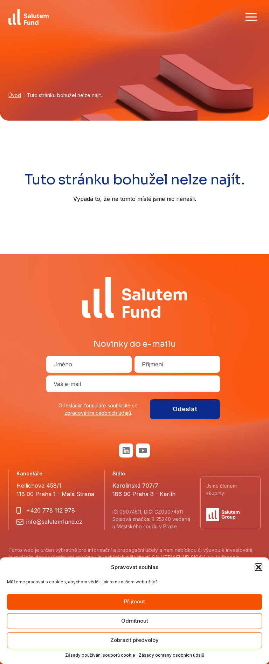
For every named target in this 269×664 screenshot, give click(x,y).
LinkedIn (126, 450)
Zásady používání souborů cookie (100, 655)
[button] (258, 567)
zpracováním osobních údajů (97, 413)
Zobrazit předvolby (134, 640)
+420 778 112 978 (50, 510)
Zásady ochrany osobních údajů (171, 655)
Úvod (14, 95)
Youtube (143, 450)
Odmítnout (134, 620)
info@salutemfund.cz (54, 521)
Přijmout (134, 601)
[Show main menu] (251, 16)
